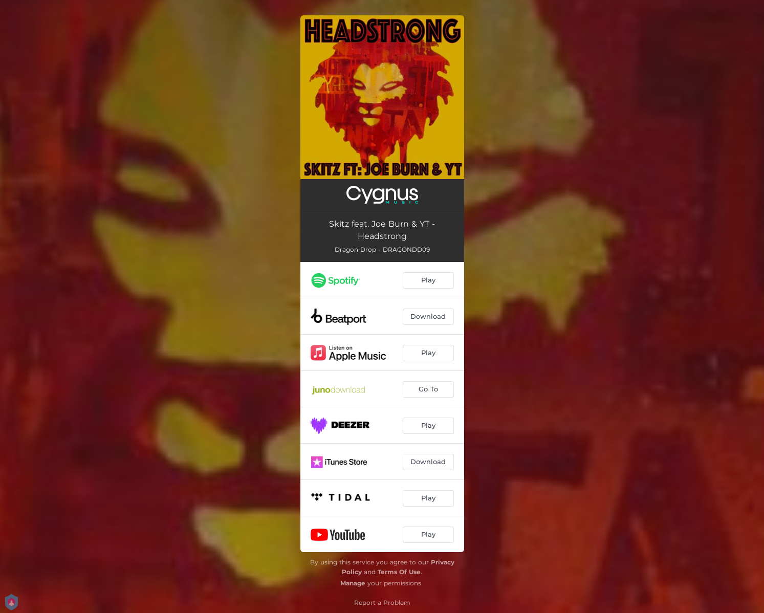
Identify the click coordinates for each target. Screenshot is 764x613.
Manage (352, 583)
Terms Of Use (399, 572)
